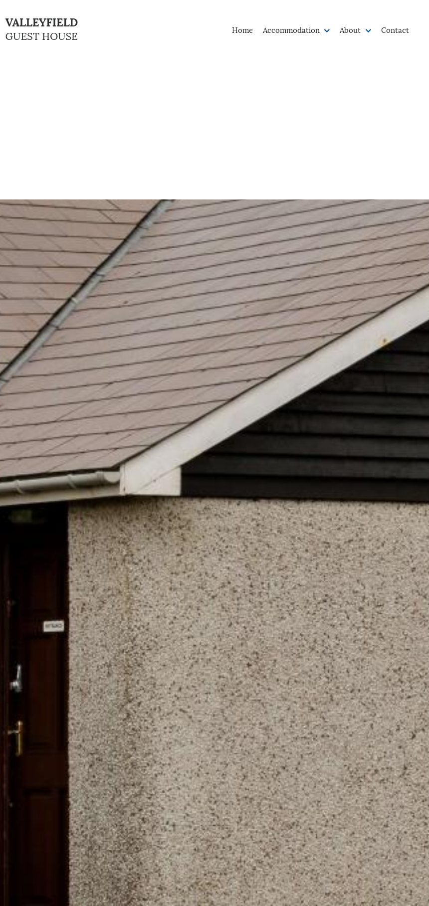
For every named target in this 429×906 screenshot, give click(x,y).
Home (242, 29)
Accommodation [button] (292, 29)
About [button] (351, 29)
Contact (395, 29)
